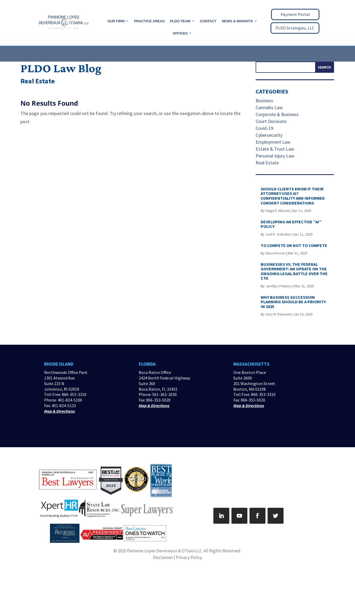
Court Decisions (271, 121)
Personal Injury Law (275, 156)
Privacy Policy (189, 557)
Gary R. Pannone (278, 314)
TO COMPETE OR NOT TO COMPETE (294, 245)
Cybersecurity (269, 135)
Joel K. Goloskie (278, 234)
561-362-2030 (164, 394)
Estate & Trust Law (275, 149)
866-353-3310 (74, 394)
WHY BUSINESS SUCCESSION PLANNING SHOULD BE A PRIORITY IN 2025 (293, 302)
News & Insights (237, 21)
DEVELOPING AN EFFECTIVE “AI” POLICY (291, 224)
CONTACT (208, 21)
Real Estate (267, 163)
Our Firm (115, 21)
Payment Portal (295, 14)
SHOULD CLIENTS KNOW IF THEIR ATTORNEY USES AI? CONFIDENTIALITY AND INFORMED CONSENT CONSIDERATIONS (293, 196)
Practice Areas (149, 21)
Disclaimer (163, 557)
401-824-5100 (70, 400)
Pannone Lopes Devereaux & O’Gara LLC (164, 551)
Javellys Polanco (278, 286)
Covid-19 (264, 128)
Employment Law (273, 142)
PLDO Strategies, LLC (295, 28)
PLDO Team (180, 21)
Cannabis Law (269, 107)
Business (264, 100)
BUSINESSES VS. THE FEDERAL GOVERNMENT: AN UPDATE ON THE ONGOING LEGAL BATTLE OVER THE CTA (294, 271)
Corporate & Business (277, 114)
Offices (180, 33)
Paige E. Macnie (277, 210)
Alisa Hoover (275, 253)
